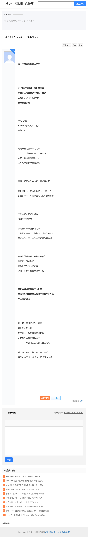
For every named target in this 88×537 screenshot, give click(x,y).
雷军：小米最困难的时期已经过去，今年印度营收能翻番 (27, 511)
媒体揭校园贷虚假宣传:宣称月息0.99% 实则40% (24, 485)
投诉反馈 (66, 532)
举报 (73, 401)
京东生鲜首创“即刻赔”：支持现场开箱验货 (22, 502)
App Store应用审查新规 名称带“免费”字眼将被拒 (24, 481)
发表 (9, 460)
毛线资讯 (13, 20)
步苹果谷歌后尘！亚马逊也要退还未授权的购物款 (25, 494)
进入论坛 (80, 4)
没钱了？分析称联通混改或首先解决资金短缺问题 (26, 515)
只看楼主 (66, 45)
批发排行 (30, 20)
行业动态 (22, 20)
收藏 (74, 45)
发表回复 (10, 412)
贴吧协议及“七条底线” (73, 412)
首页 (6, 20)
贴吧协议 (49, 532)
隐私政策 (58, 532)
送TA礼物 (45, 398)
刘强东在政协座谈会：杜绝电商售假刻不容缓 (23, 476)
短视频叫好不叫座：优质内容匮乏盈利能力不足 (24, 498)
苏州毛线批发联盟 (20, 3)
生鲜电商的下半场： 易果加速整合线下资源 (22, 489)
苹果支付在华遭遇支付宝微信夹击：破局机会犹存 (25, 507)
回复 (80, 45)
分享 (56, 398)
